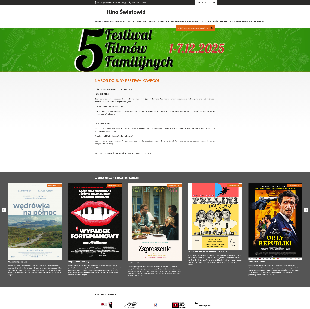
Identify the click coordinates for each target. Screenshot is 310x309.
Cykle (129, 22)
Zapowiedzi (120, 22)
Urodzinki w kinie (183, 22)
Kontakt (170, 22)
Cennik (161, 22)
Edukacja (151, 22)
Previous (4, 211)
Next (306, 211)
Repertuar (109, 22)
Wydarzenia (140, 22)
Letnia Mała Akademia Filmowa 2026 (248, 22)
